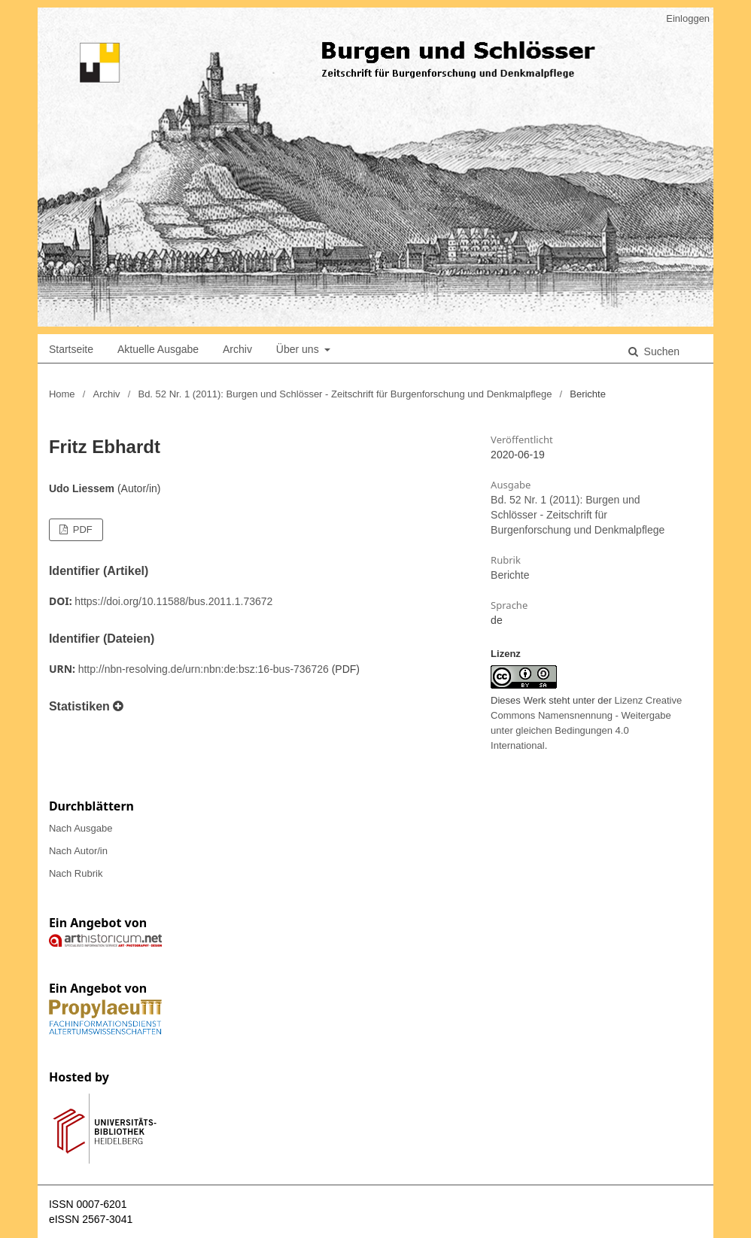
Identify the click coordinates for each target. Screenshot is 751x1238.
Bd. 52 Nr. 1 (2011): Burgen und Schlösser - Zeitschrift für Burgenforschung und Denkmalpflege (345, 394)
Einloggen (688, 18)
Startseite (71, 349)
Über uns (299, 349)
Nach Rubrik (76, 873)
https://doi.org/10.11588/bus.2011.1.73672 (173, 601)
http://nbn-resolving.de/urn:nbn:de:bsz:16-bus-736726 (203, 669)
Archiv (237, 349)
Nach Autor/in (78, 850)
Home (62, 394)
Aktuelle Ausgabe (158, 349)
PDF (81, 529)
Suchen (660, 351)
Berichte (510, 575)
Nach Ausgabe (81, 828)
